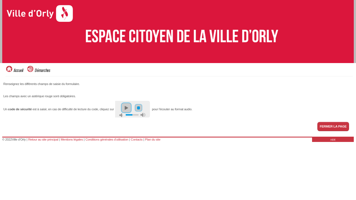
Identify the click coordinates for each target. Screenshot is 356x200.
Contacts (136, 139)
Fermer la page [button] (333, 126)
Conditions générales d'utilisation (106, 139)
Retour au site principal (43, 139)
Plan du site (152, 139)
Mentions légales (72, 139)
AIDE (333, 139)
